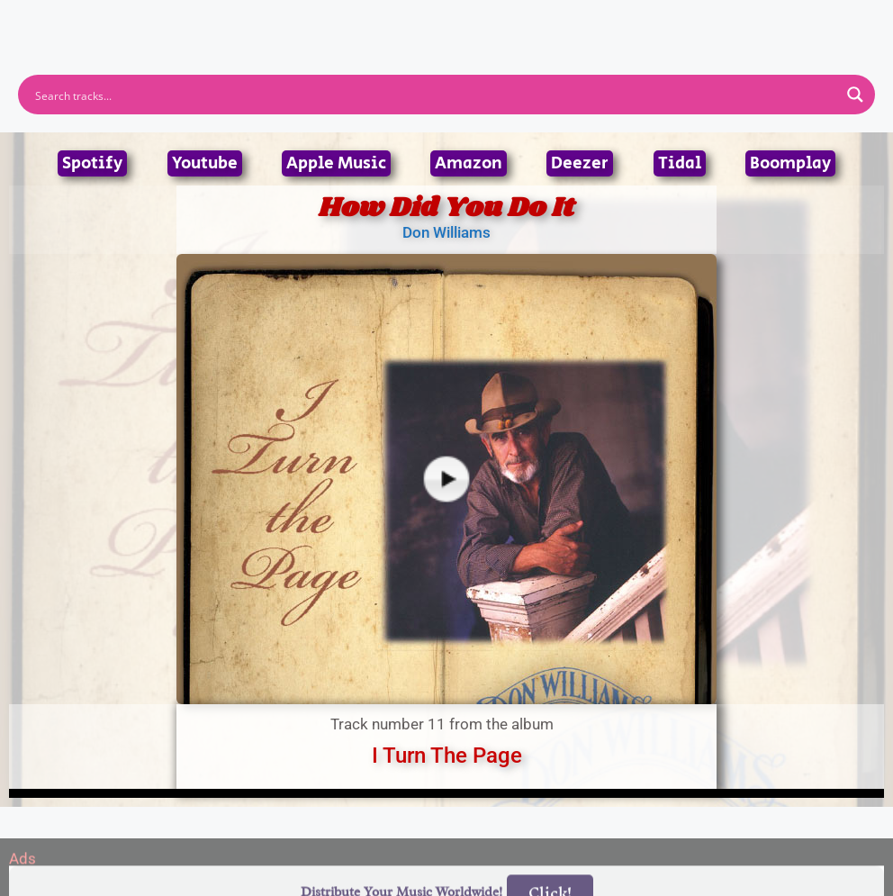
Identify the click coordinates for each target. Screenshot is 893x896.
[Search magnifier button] (855, 94)
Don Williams (446, 232)
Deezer (580, 163)
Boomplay (790, 163)
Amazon (468, 163)
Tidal (679, 163)
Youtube (205, 163)
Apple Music (336, 163)
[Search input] (434, 94)
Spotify (92, 163)
